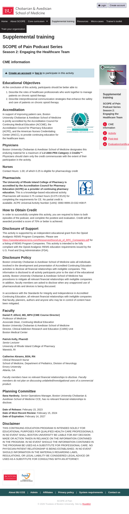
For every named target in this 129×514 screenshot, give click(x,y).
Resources (82, 21)
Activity (109, 133)
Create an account (20, 73)
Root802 (86, 504)
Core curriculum (36, 21)
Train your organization (13, 29)
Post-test (110, 138)
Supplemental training (63, 21)
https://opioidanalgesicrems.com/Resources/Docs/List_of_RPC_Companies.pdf (46, 240)
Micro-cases (97, 21)
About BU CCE (17, 492)
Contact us (114, 492)
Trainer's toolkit (114, 21)
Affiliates (48, 492)
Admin (34, 492)
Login (102, 5)
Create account (117, 5)
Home (4, 21)
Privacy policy (66, 492)
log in (38, 73)
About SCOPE (17, 21)
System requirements (91, 492)
